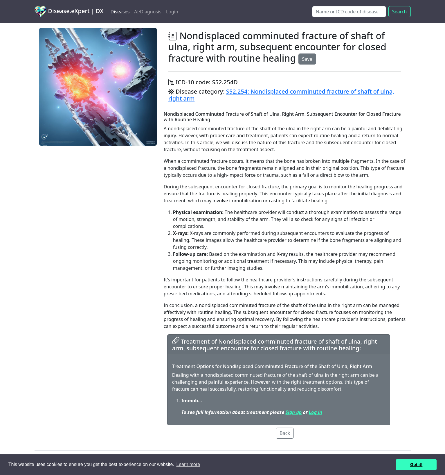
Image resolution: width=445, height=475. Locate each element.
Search (399, 11)
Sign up (294, 412)
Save (307, 59)
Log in (315, 412)
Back (285, 433)
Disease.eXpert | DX (69, 11)
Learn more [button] (188, 464)
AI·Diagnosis (147, 11)
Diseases (119, 11)
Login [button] (172, 11)
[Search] (349, 11)
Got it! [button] (416, 464)
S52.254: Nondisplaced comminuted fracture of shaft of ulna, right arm (281, 95)
